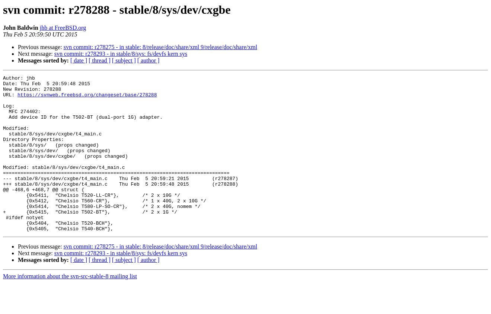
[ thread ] (100, 60)
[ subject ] (124, 60)
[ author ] (148, 60)
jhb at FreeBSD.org (63, 28)
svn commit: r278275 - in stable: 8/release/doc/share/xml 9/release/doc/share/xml (160, 47)
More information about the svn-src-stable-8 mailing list (70, 307)
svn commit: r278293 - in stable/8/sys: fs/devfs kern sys (120, 54)
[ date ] (78, 60)
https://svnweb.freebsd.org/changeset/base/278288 (87, 99)
